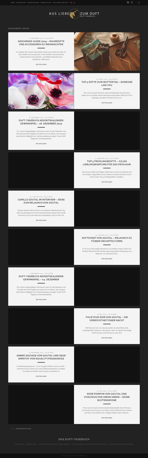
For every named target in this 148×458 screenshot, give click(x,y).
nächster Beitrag (23, 428)
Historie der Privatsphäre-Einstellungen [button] (89, 444)
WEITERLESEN (41, 64)
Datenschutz (31, 444)
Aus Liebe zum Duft (61, 2)
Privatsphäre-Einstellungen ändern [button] (54, 444)
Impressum (19, 444)
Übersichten (46, 2)
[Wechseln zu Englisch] (71, 2)
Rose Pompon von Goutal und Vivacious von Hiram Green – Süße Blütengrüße (107, 396)
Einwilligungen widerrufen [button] (121, 444)
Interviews (21, 2)
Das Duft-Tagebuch (74, 439)
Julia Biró (49, 38)
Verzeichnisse (33, 2)
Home (12, 2)
